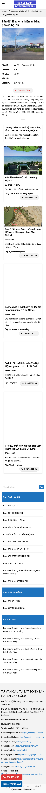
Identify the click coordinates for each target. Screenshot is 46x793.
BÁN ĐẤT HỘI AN (10, 506)
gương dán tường (23, 741)
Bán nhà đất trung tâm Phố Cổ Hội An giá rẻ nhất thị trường (21, 572)
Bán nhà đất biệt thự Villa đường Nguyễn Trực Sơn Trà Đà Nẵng (22, 650)
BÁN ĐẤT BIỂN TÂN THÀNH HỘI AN (18, 534)
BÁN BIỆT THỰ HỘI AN (13, 513)
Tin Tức (15, 11)
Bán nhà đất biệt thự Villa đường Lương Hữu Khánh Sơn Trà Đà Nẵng (22, 630)
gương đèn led (20, 750)
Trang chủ (6, 11)
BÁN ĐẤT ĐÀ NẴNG (11, 601)
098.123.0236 (23, 90)
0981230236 (29, 198)
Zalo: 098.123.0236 (10, 777)
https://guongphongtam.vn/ (26, 746)
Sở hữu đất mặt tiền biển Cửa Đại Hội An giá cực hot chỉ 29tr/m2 (22, 365)
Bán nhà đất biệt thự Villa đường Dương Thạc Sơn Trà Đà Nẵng (22, 671)
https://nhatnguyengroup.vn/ (30, 754)
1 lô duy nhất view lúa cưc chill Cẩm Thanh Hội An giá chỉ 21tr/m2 (23, 447)
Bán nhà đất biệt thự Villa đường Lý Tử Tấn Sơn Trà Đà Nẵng (21, 640)
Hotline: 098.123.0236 (11, 784)
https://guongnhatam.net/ (25, 766)
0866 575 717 (29, 333)
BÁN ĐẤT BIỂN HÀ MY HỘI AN (16, 549)
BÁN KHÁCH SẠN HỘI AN (14, 520)
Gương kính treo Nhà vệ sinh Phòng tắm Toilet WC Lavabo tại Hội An (23, 129)
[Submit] (41, 487)
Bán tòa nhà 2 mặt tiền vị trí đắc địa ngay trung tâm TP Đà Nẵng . (23, 309)
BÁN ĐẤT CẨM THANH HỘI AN (16, 556)
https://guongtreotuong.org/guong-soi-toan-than (21, 774)
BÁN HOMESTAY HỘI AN (13, 563)
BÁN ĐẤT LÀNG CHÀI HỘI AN (15, 542)
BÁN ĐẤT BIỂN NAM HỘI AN (15, 581)
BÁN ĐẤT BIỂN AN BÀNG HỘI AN (17, 527)
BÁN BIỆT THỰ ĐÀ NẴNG (14, 608)
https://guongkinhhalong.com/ (32, 737)
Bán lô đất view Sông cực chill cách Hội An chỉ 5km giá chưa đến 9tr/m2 (23, 232)
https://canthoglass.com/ (33, 733)
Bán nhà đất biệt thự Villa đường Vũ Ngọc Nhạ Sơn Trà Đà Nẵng (22, 661)
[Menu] (3, 4)
